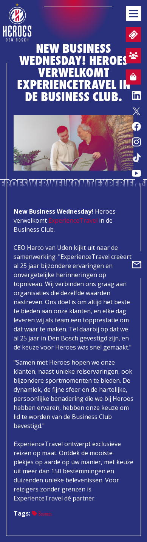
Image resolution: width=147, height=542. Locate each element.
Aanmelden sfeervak (132, 57)
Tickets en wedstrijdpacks (132, 35)
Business (42, 513)
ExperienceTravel (72, 220)
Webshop (131, 78)
